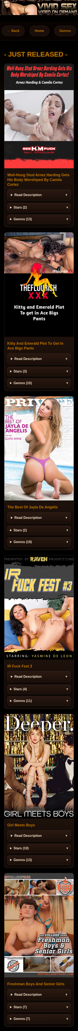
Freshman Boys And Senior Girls (35, 984)
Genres (65, 31)
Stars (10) (21, 848)
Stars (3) (20, 371)
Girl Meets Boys (21, 825)
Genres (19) (23, 542)
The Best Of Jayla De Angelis (32, 507)
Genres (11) (23, 701)
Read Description (28, 195)
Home (39, 31)
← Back (13, 31)
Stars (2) (20, 207)
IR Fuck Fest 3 (19, 666)
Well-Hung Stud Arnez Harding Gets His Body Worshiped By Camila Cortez (38, 180)
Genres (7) (22, 1019)
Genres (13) (23, 219)
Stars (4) (20, 689)
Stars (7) (20, 1007)
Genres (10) (23, 383)
